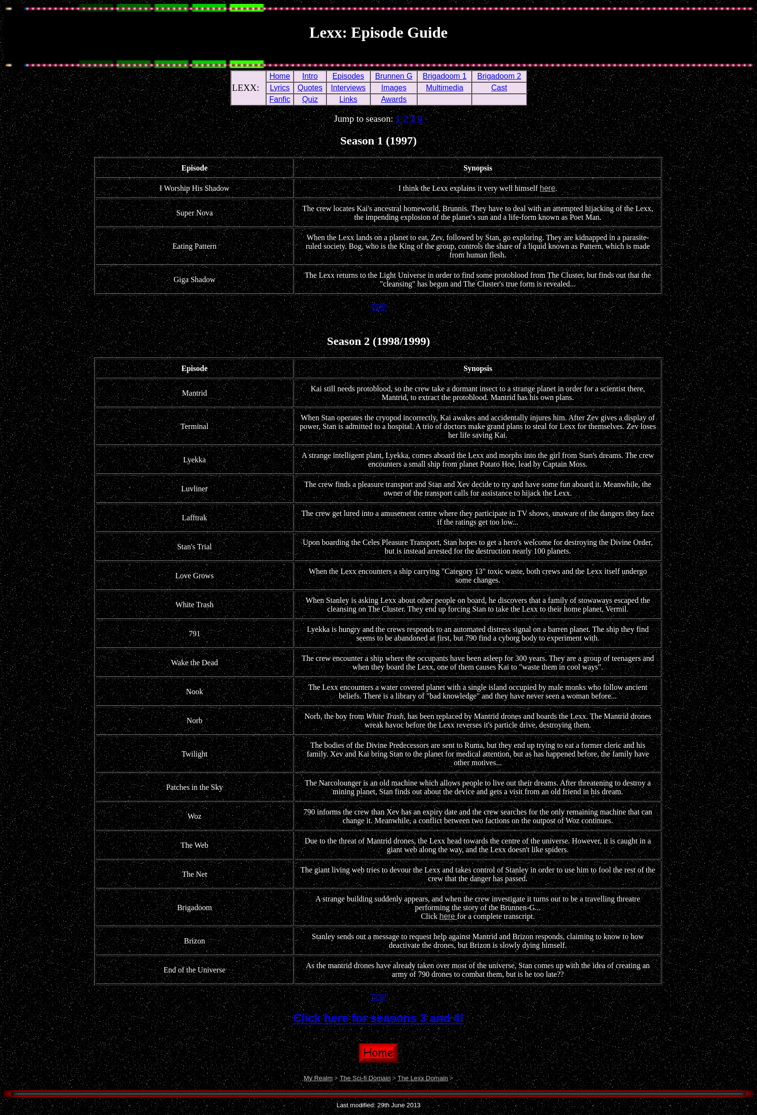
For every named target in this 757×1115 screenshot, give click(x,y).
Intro (310, 76)
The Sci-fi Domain (365, 1078)
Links (348, 99)
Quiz (310, 99)
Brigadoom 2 (499, 76)
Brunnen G (393, 76)
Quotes (309, 88)
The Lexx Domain (422, 1078)
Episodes (348, 76)
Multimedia (444, 88)
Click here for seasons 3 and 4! (378, 1018)
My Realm (318, 1078)
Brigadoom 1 (445, 76)
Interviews (348, 88)
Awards (394, 99)
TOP (379, 307)
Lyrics (280, 88)
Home (279, 76)
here (547, 188)
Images (393, 88)
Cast (499, 88)
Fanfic (280, 99)
